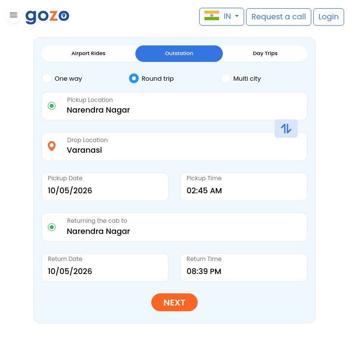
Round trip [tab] (151, 78)
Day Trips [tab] (265, 53)
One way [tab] (62, 78)
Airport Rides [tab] (88, 53)
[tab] (85, 79)
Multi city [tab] (240, 78)
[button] (12, 17)
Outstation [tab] (179, 53)
